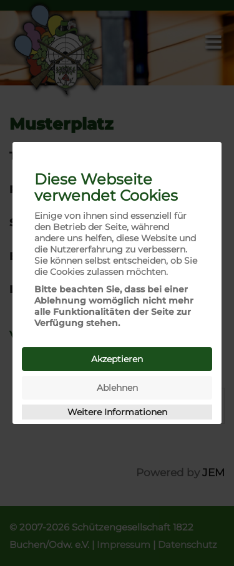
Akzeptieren (117, 359)
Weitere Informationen (117, 412)
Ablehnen (117, 387)
